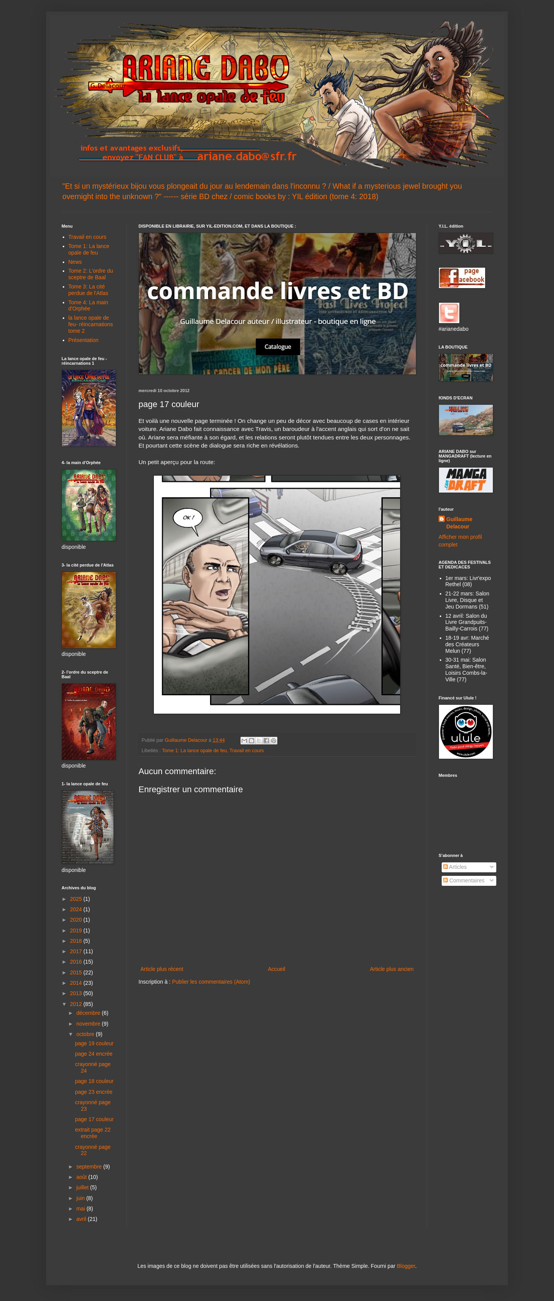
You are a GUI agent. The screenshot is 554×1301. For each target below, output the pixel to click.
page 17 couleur (94, 1119)
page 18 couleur (94, 1081)
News (75, 262)
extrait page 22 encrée (93, 1133)
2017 (76, 951)
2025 (76, 899)
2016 (76, 962)
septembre (89, 1167)
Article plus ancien (392, 969)
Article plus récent (161, 969)
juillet (83, 1187)
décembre (89, 1013)
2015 (76, 972)
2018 (76, 941)
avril (82, 1219)
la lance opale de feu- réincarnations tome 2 (90, 324)
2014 (76, 983)
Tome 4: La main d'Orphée (88, 305)
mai (81, 1208)
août (82, 1177)
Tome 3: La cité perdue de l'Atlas (88, 289)
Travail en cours (247, 750)
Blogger (406, 1266)
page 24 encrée (93, 1054)
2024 (76, 909)
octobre (86, 1034)
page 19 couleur (94, 1043)
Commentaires (463, 880)
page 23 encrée (93, 1092)
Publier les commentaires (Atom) (211, 982)
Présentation (83, 340)
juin (81, 1198)
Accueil (276, 969)
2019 (76, 930)
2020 (76, 920)
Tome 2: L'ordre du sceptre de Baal (90, 274)
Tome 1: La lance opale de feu (194, 750)
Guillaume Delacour (459, 523)
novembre (89, 1024)
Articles (455, 867)
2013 (76, 993)
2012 (76, 1004)
